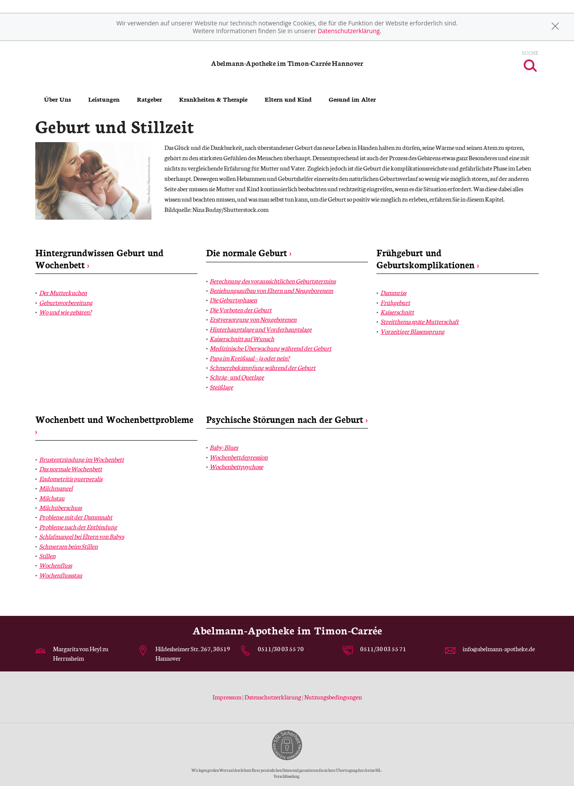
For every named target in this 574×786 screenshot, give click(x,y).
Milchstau (52, 498)
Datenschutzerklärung (349, 31)
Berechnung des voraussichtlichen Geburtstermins (273, 280)
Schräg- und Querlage (237, 377)
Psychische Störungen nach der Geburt (287, 419)
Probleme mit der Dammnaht (75, 517)
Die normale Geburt (249, 252)
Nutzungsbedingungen (333, 697)
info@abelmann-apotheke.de (499, 648)
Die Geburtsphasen (233, 299)
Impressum (227, 697)
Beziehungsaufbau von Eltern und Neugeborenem (271, 290)
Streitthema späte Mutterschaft (419, 321)
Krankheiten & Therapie (213, 99)
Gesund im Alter (352, 99)
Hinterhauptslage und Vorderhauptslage (261, 329)
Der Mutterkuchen (63, 292)
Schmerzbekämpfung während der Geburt (262, 367)
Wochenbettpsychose (236, 466)
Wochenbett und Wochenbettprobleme (114, 425)
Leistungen (104, 99)
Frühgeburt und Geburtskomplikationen (427, 258)
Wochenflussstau (60, 575)
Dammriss (393, 292)
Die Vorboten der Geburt (241, 309)
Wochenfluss (55, 565)
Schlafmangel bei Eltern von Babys (81, 536)
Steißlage (221, 386)
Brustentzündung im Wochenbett (81, 459)
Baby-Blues (224, 447)
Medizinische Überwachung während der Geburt (270, 348)
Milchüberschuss (60, 507)
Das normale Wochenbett (70, 468)
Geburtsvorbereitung (66, 302)
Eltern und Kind (288, 99)
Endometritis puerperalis (70, 478)
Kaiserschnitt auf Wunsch (242, 338)
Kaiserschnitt (397, 312)
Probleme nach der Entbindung (78, 526)
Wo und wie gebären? (65, 312)
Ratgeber (149, 99)
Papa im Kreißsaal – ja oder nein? (250, 358)
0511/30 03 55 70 (281, 648)
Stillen (47, 555)
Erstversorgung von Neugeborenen (253, 319)
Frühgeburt (395, 302)
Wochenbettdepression (239, 457)
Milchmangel (56, 488)
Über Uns (57, 99)
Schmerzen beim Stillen (68, 546)
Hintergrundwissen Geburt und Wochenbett (99, 258)
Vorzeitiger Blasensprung (412, 331)
